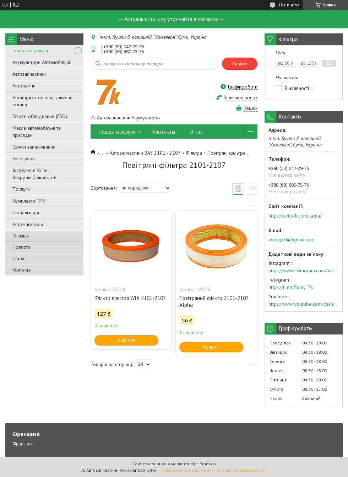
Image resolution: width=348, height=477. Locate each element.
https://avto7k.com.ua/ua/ (295, 216)
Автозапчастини (29, 74)
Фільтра (194, 153)
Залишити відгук (240, 98)
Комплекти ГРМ (28, 201)
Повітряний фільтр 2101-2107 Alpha (213, 301)
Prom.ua (208, 463)
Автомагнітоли (27, 224)
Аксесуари (23, 158)
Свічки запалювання (33, 147)
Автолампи (24, 85)
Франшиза (23, 444)
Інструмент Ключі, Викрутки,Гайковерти (34, 174)
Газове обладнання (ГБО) (39, 116)
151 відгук (288, 4)
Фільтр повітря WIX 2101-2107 (130, 298)
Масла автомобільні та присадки (36, 131)
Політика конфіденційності (241, 470)
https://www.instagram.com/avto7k (303, 270)
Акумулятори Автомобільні (41, 62)
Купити (126, 340)
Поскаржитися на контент (185, 470)
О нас (196, 131)
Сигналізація (25, 212)
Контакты (22, 270)
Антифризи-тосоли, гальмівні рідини (43, 101)
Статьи (19, 258)
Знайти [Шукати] (240, 63)
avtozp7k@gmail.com (291, 239)
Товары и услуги (30, 50)
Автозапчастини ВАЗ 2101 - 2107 (145, 153)
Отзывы (20, 235)
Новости (21, 247)
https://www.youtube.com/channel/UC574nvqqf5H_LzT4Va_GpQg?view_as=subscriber (303, 304)
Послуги (21, 189)
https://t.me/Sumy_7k (290, 287)
